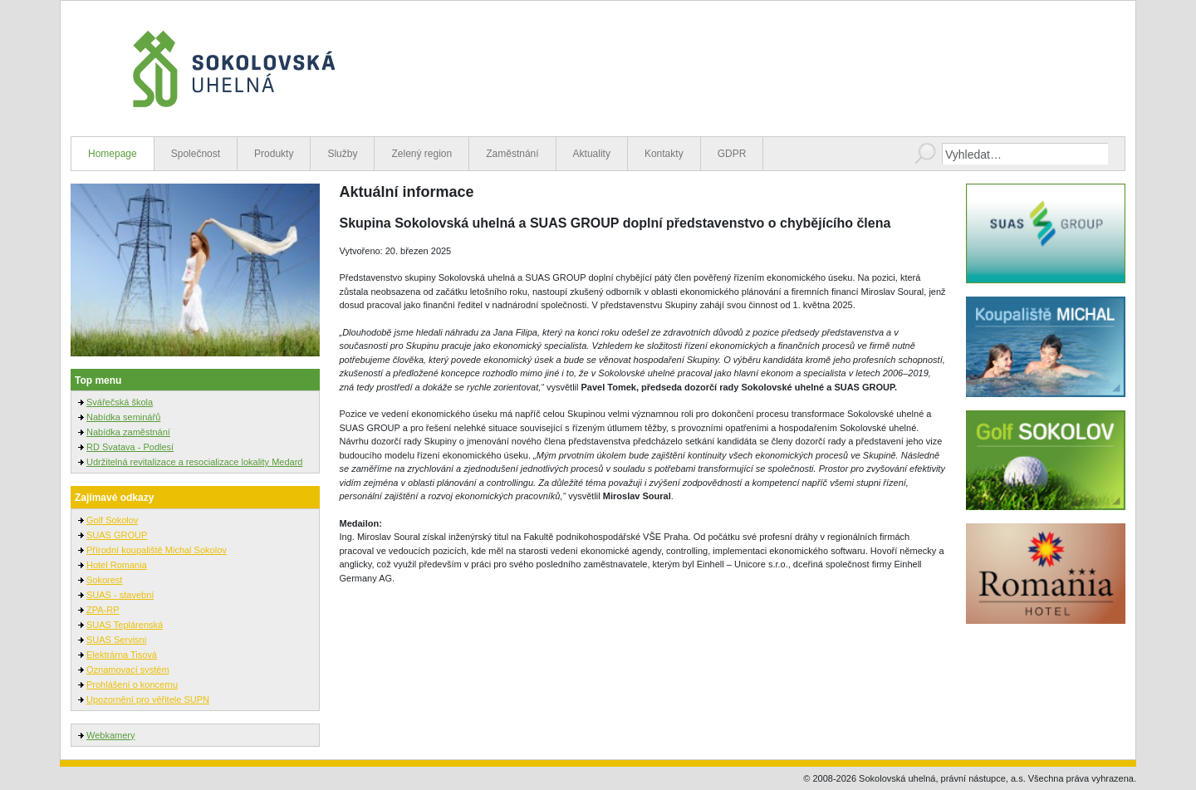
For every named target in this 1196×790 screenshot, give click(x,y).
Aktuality (591, 153)
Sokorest (104, 580)
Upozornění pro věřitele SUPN (147, 699)
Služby (342, 153)
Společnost (195, 153)
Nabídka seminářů (123, 417)
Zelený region (421, 153)
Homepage (112, 153)
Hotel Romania (116, 565)
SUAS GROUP (116, 535)
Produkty (273, 153)
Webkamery (110, 735)
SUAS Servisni (116, 640)
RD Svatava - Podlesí (130, 447)
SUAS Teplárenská (124, 625)
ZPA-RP (103, 610)
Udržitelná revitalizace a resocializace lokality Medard (194, 462)
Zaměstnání (512, 153)
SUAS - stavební (120, 595)
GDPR (732, 153)
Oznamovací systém (127, 670)
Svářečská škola (119, 402)
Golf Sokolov (112, 520)
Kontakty (664, 153)
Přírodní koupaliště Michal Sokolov (156, 550)
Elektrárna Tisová (121, 655)
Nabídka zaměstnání (128, 432)
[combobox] (1025, 153)
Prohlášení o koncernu (132, 684)
